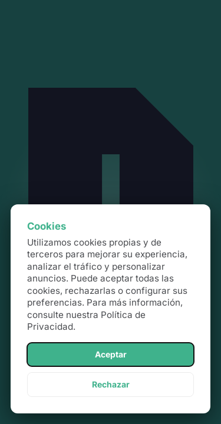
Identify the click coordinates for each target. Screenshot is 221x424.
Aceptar (111, 354)
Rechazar (111, 384)
